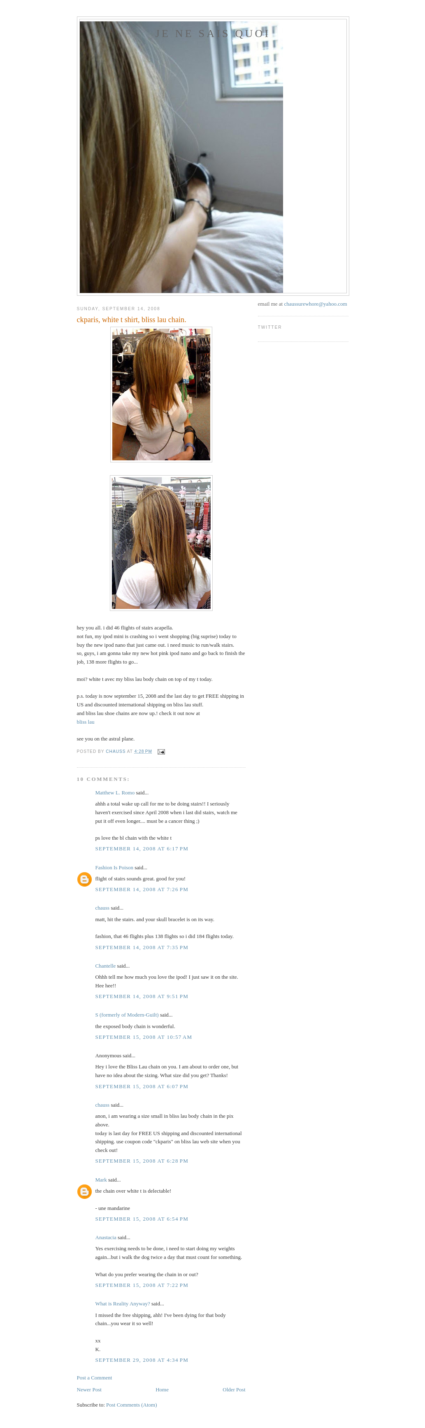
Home (162, 1389)
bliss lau (86, 722)
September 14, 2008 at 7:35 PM (142, 947)
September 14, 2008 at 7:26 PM (142, 889)
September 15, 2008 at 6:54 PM (142, 1219)
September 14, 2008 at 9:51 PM (142, 996)
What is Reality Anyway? (122, 1303)
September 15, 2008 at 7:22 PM (142, 1285)
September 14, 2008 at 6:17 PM (142, 848)
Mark (101, 1180)
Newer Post (89, 1389)
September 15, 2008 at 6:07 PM (142, 1086)
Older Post (234, 1389)
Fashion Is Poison (114, 867)
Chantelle (105, 966)
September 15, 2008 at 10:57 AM (144, 1037)
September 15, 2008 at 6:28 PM (142, 1161)
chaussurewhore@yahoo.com (315, 304)
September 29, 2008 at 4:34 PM (142, 1360)
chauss (102, 908)
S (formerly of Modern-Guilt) (127, 1015)
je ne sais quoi (213, 33)
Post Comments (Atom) (131, 1405)
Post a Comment (94, 1378)
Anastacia (105, 1237)
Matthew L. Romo (115, 792)
